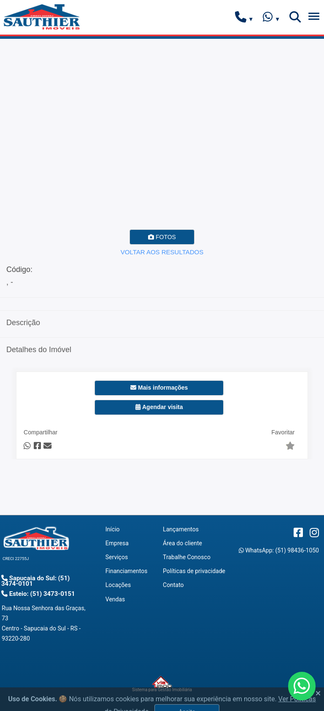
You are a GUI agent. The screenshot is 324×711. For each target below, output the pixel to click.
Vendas (115, 599)
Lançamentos (181, 529)
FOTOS (162, 237)
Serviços (116, 557)
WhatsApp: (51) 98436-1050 (279, 550)
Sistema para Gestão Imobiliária (162, 684)
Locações (118, 585)
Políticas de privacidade (194, 571)
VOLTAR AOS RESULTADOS (162, 252)
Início (112, 529)
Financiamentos (126, 571)
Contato (173, 585)
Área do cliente (182, 543)
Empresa (117, 543)
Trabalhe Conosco (187, 557)
